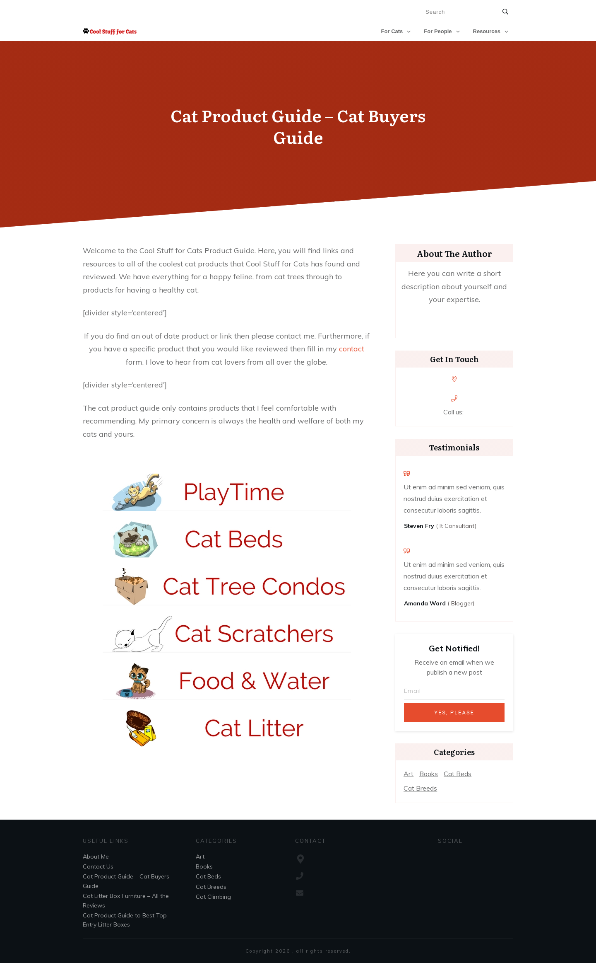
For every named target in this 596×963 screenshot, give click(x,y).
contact (351, 348)
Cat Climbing (213, 896)
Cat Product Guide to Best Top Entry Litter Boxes (125, 920)
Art (408, 773)
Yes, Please (454, 712)
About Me (96, 856)
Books (428, 773)
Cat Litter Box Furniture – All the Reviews (126, 900)
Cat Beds (457, 773)
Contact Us (98, 866)
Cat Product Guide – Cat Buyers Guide (298, 126)
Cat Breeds (420, 788)
